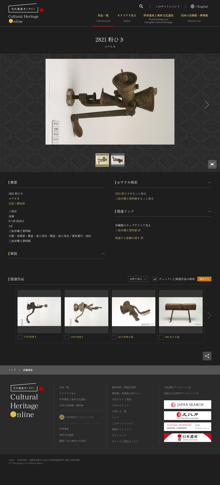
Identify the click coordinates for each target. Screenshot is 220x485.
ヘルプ (115, 417)
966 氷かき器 (172, 337)
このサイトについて (167, 6)
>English (199, 6)
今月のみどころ (120, 405)
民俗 (11, 203)
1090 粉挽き (77, 337)
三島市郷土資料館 (126, 198)
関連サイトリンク (121, 429)
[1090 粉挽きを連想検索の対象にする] (67, 337)
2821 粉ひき (122, 193)
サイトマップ (119, 435)
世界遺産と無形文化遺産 (158, 18)
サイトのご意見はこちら (125, 441)
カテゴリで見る (126, 18)
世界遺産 (64, 428)
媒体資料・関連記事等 (124, 387)
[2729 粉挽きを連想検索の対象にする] (20, 337)
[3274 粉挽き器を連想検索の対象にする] (114, 337)
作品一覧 (103, 18)
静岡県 (21, 203)
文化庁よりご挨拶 (121, 399)
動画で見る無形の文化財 (72, 440)
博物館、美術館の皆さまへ (126, 393)
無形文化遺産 (66, 434)
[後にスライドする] (206, 105)
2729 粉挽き (30, 336)
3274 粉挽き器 (125, 337)
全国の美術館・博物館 (194, 18)
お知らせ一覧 (119, 411)
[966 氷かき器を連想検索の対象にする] (161, 337)
